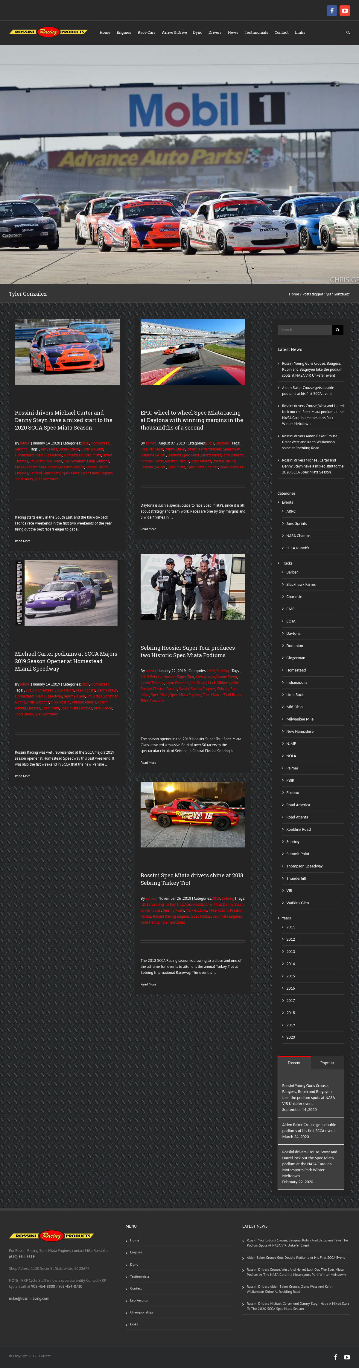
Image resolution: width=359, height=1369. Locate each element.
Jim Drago (37, 462)
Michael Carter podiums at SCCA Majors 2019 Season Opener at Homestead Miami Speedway (66, 662)
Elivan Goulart (91, 450)
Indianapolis (297, 683)
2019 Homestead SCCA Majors (49, 691)
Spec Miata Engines (96, 474)
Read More (23, 542)
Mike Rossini (49, 468)
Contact (285, 32)
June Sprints (297, 524)
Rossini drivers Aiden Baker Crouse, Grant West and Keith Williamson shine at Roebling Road (310, 443)
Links (303, 32)
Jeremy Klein (74, 697)
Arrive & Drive (175, 32)
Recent (294, 1064)
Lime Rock (295, 695)
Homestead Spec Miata (82, 456)
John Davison (233, 456)
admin (24, 444)
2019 (210, 444)
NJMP (291, 744)
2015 (291, 977)
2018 (216, 899)
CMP (291, 610)
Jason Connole (177, 683)
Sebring (21, 450)
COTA (291, 622)
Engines (124, 32)
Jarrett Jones (211, 456)
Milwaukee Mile (300, 720)
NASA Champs (299, 536)
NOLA (291, 757)
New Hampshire (300, 732)
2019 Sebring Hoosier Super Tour (167, 677)
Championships (141, 1313)
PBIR (290, 781)
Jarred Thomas (152, 683)
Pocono (293, 793)
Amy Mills (49, 450)
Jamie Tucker (151, 911)
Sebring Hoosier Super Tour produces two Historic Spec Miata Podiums (188, 652)
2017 (291, 1001)
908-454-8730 (69, 1287)
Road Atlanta (201, 462)
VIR (289, 891)
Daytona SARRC (153, 456)
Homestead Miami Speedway (38, 456)
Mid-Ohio (295, 708)
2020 (85, 444)
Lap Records (139, 1301)
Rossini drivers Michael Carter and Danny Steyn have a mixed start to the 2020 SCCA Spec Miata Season (63, 421)
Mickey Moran (26, 468)
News (235, 32)
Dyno (199, 32)
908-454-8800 (43, 1287)
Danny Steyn (68, 450)
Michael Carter (152, 462)
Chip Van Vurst (152, 450)
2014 (291, 965)
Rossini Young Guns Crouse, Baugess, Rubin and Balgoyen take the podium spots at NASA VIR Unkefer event (312, 370)
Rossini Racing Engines (197, 689)
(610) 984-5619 (22, 1257)
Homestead (100, 444)
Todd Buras (24, 480)
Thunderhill (296, 879)
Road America (298, 806)
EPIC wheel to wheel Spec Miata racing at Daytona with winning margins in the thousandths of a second (192, 421)
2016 (291, 989)
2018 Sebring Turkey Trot (162, 905)
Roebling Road (299, 830)
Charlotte (294, 597)
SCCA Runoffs (298, 549)
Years (286, 919)
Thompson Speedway (305, 867)
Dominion (295, 646)
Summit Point (298, 855)
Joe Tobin (54, 462)
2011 (291, 928)
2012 (291, 940)
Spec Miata (71, 474)
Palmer (293, 769)
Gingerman (296, 659)
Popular (327, 1064)
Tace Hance (212, 695)
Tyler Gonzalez (46, 480)
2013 (291, 952)
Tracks (287, 564)
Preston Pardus (72, 468)
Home (105, 32)
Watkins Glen (298, 904)
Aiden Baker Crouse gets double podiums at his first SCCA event (296, 1258)
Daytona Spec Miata (184, 456)
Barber (292, 573)
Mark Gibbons (98, 462)
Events (287, 503)
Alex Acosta (205, 677)
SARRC (160, 468)
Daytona (222, 444)
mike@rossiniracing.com (29, 1299)
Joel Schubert (74, 462)
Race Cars (147, 32)
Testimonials (259, 32)
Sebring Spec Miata (44, 474)
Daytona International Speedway (213, 450)
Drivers (217, 32)
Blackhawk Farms (301, 585)
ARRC (291, 512)
